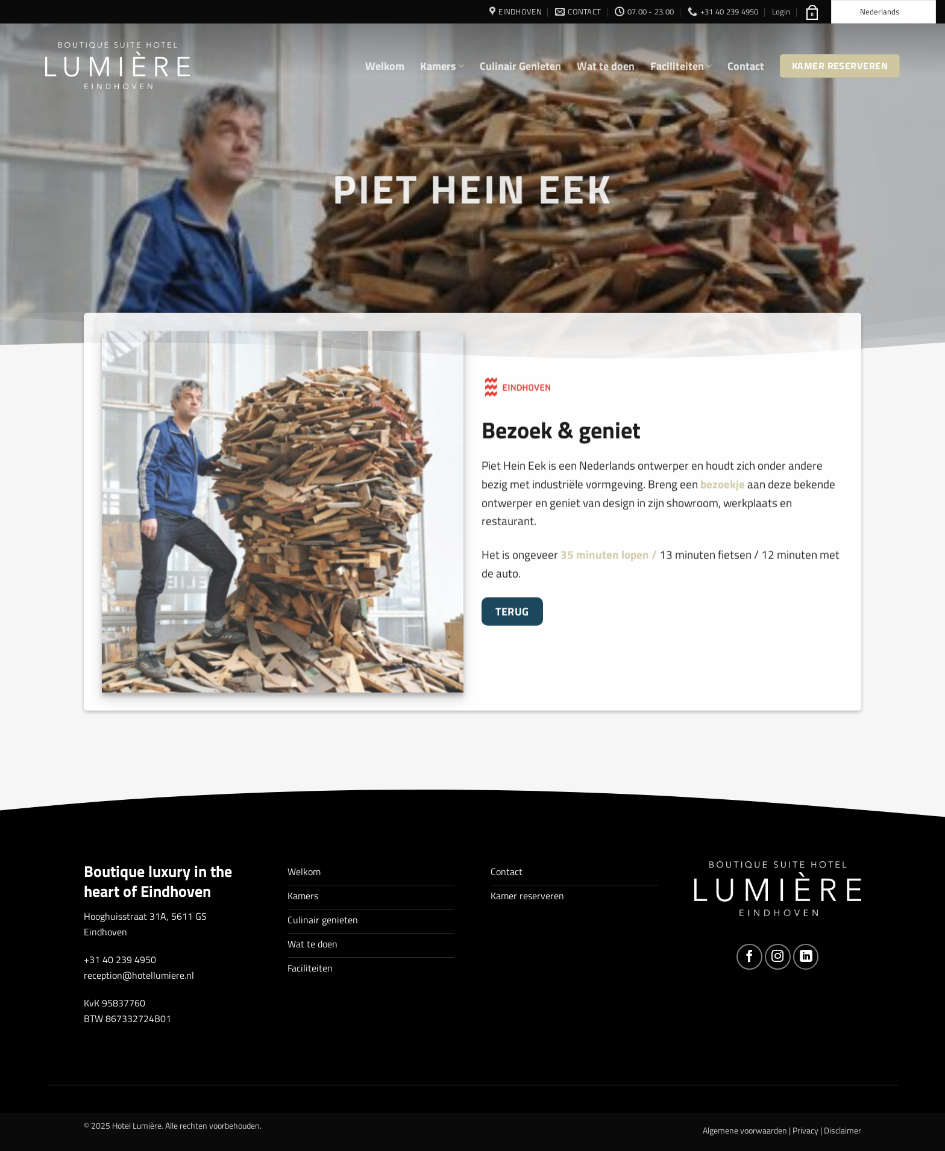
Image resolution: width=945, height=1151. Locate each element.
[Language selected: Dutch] (883, 11)
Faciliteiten (681, 66)
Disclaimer (842, 1130)
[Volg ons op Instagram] (778, 957)
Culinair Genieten (520, 66)
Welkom (384, 66)
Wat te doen (606, 66)
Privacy (805, 1130)
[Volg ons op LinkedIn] (806, 957)
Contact (745, 66)
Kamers (442, 66)
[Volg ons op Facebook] (749, 957)
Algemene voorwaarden (745, 1130)
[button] (781, 11)
